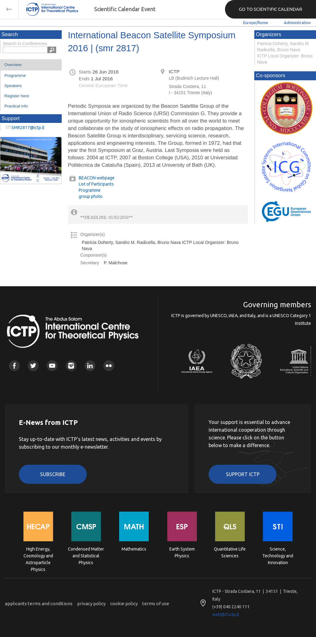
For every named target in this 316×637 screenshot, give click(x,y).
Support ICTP (243, 474)
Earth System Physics (182, 552)
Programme (15, 75)
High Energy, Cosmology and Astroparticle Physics (38, 555)
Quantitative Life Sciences (230, 552)
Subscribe (52, 474)
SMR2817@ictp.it (27, 127)
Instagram (71, 365)
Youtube (52, 365)
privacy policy (91, 603)
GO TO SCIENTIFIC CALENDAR (270, 9)
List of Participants (96, 184)
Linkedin (90, 365)
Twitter (33, 365)
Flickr (108, 365)
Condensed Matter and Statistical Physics (86, 555)
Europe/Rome (255, 22)
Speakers (13, 85)
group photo (90, 196)
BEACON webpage (96, 177)
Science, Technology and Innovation (277, 555)
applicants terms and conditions (39, 603)
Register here (16, 96)
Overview (13, 64)
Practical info (16, 106)
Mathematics (134, 549)
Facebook (14, 365)
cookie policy (124, 603)
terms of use (155, 603)
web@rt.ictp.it (225, 614)
